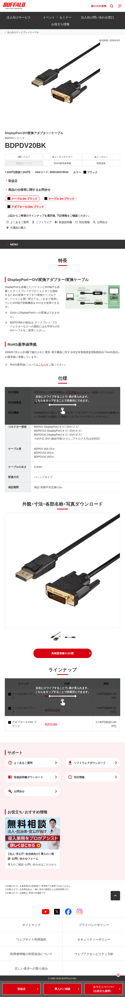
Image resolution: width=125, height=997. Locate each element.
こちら (42, 364)
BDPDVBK (51, 724)
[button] (62, 653)
